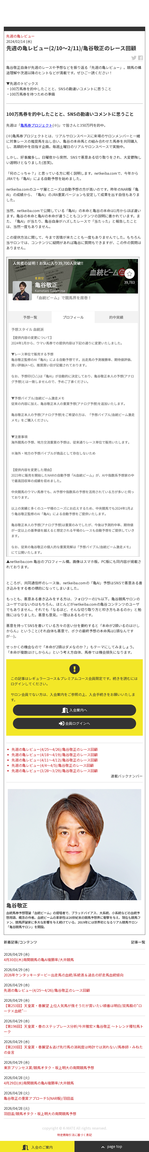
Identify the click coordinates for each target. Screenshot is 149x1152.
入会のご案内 (37, 1147)
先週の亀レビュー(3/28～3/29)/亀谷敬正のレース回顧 (55, 770)
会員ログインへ (74, 723)
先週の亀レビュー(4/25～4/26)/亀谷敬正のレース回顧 (55, 749)
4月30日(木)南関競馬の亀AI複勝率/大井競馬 (39, 959)
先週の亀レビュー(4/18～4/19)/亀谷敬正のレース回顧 (55, 754)
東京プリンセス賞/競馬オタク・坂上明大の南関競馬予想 (49, 1067)
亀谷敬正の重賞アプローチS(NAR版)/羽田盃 (39, 1098)
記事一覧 (138, 942)
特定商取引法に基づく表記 (74, 1135)
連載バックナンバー (127, 776)
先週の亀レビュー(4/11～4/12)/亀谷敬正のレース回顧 (55, 760)
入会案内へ (74, 710)
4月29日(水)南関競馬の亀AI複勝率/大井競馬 (39, 1083)
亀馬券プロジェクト (36, 125)
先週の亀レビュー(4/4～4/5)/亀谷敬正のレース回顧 (53, 765)
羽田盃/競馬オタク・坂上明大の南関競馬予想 (40, 1113)
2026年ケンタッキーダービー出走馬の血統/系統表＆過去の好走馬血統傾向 (63, 975)
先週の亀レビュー (20, 36)
